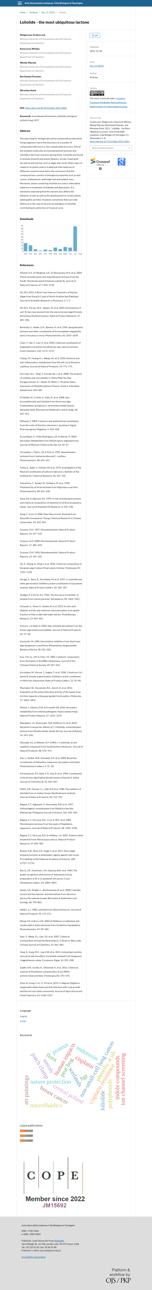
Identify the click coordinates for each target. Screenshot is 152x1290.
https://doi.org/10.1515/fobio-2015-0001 (46, 108)
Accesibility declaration (34, 1257)
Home (23, 12)
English (23, 1016)
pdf (96, 35)
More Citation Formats (102, 148)
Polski (23, 1021)
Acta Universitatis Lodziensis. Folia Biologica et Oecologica (54, 3)
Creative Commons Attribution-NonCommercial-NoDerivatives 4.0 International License (108, 102)
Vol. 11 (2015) (48, 12)
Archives (34, 12)
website (59, 1240)
